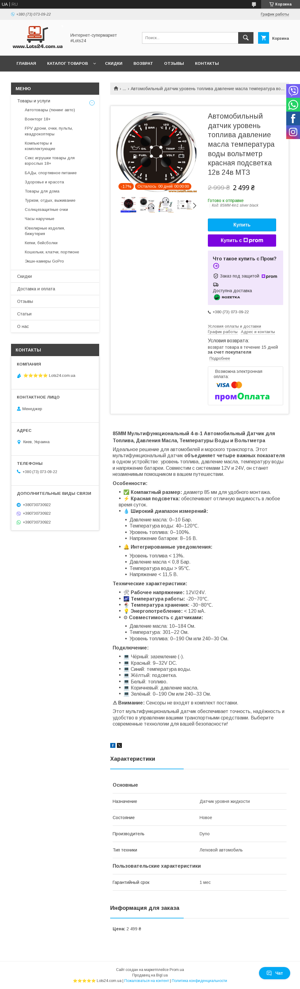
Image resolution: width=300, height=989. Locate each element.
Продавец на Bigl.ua (150, 975)
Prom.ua (177, 970)
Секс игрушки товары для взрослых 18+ (50, 161)
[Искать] (245, 38)
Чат (274, 973)
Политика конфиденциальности (199, 981)
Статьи (24, 313)
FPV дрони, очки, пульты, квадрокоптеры (49, 131)
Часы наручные (39, 218)
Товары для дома (42, 191)
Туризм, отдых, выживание (50, 200)
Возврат (143, 63)
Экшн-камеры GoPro (44, 261)
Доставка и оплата (36, 288)
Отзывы (174, 63)
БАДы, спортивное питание (51, 173)
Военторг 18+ (38, 119)
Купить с (242, 240)
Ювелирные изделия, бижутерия (45, 231)
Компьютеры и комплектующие (40, 146)
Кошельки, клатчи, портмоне (52, 252)
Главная (26, 63)
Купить (242, 224)
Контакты (207, 63)
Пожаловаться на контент (146, 981)
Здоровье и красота (44, 182)
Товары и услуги (33, 100)
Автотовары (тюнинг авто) (50, 110)
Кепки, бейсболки (41, 243)
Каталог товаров (67, 63)
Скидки (113, 63)
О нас (23, 326)
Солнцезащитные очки (46, 209)
